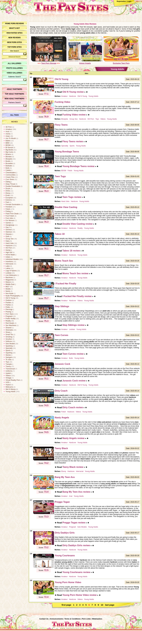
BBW (7, 143)
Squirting (9, 353)
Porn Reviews (17, 24)
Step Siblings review (73, 325)
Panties (8, 303)
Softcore (9, 341)
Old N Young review (73, 92)
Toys (7, 362)
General (9, 230)
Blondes (9, 157)
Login (129, 1)
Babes (8, 141)
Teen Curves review (73, 354)
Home (7, 24)
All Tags (14, 115)
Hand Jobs (10, 243)
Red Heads (10, 323)
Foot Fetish (10, 216)
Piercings (9, 309)
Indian (8, 257)
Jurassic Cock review (74, 380)
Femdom (9, 207)
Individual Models (12, 259)
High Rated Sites (14, 33)
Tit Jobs (9, 360)
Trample (9, 364)
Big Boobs (9, 150)
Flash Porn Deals (12, 214)
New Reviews (14, 38)
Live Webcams (11, 275)
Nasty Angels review (73, 438)
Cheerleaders (11, 173)
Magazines (10, 280)
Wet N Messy (11, 389)
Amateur (9, 129)
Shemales (9, 330)
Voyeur (8, 385)
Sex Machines (11, 325)
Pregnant (9, 316)
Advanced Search (14, 57)
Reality (8, 321)
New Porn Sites (14, 42)
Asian (8, 136)
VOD (7, 382)
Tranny (8, 366)
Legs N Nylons (11, 271)
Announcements (56, 619)
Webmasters (97, 619)
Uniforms (9, 371)
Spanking (9, 346)
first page (66, 605)
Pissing (8, 312)
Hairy (8, 241)
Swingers (9, 357)
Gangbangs (10, 225)
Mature (8, 282)
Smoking (9, 337)
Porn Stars (10, 314)
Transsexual (10, 369)
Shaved (8, 328)
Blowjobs (9, 159)
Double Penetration (13, 186)
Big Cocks (9, 152)
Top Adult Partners (14, 94)
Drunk (8, 189)
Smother (9, 339)
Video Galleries (14, 73)
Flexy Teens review (72, 141)
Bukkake (9, 166)
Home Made (10, 255)
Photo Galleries (14, 68)
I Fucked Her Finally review (77, 296)
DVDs (8, 191)
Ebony (8, 193)
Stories (8, 355)
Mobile (8, 289)
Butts (7, 168)
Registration (121, 1)
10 (102, 605)
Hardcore (9, 246)
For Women (10, 220)
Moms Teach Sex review (75, 273)
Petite (8, 307)
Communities (10, 175)
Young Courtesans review (76, 572)
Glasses (9, 234)
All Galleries (14, 63)
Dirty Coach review (72, 407)
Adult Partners (14, 89)
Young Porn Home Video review (79, 595)
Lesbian (9, 273)
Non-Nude (9, 293)
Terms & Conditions (72, 619)
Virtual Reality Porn (13, 380)
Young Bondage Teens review (78, 166)
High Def (9, 252)
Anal (7, 132)
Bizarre (8, 154)
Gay (7, 227)
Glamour (9, 232)
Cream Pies (10, 177)
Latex (8, 266)
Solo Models (10, 344)
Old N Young (10, 298)
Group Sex (10, 239)
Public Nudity (10, 319)
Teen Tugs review (71, 197)
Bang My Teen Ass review (76, 492)
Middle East (10, 284)
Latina (8, 268)
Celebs (8, 170)
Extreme (9, 200)
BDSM (8, 145)
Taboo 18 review (71, 250)
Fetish (8, 209)
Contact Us (43, 619)
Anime (8, 134)
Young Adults (10, 392)
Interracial (9, 264)
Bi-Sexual (9, 148)
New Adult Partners (14, 99)
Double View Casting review (77, 224)
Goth (7, 236)
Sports (8, 350)
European (9, 198)
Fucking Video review (74, 114)
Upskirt (8, 373)
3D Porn (9, 127)
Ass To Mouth (11, 138)
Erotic (8, 195)
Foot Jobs (9, 218)
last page (109, 605)
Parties (8, 305)
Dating (8, 182)
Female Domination (13, 205)
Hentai (8, 250)
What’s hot (14, 28)
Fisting (8, 211)
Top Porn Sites (14, 47)
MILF (7, 287)
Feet (7, 202)
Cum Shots (10, 179)
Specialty (9, 348)
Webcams (9, 387)
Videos (8, 376)
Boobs (8, 161)
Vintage (8, 378)
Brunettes (9, 163)
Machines (9, 278)
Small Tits (9, 335)
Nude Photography (13, 296)
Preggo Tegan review (73, 522)
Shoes (8, 332)
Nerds (8, 291)
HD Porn (9, 248)
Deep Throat (10, 184)
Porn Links (86, 619)
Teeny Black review (72, 467)
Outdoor (9, 300)
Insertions (9, 262)
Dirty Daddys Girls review (76, 545)
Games (8, 223)
